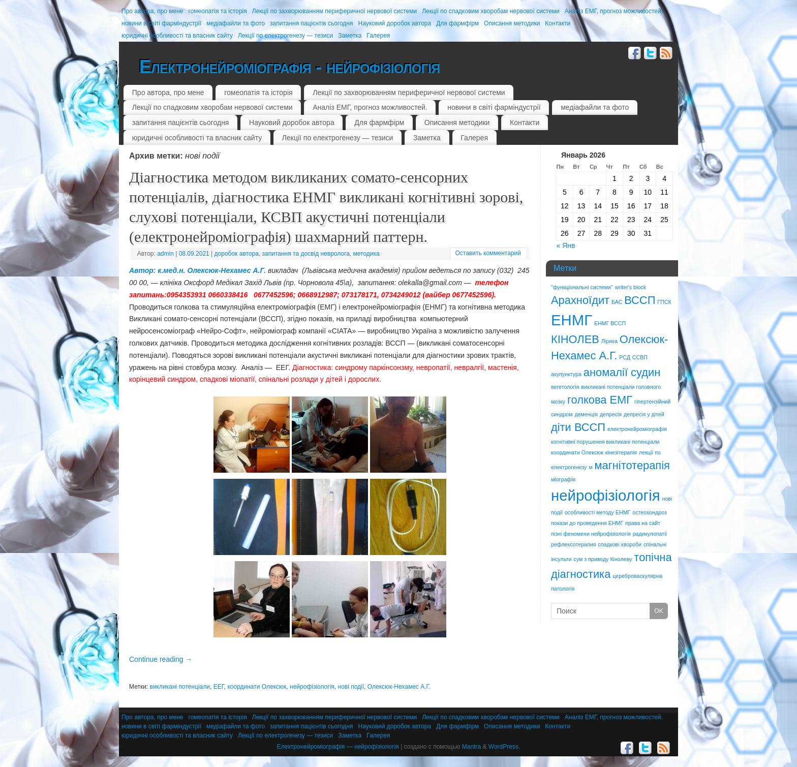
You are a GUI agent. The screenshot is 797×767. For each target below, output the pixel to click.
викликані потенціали (180, 686)
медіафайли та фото (235, 23)
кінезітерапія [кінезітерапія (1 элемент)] (621, 452)
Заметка (349, 35)
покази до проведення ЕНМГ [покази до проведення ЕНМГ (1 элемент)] (587, 523)
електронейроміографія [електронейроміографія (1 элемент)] (637, 429)
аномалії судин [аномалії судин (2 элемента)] (622, 372)
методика (366, 253)
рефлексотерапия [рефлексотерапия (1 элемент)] (573, 544)
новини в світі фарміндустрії (161, 23)
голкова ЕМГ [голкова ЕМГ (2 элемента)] (599, 399)
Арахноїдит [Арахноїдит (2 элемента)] (580, 300)
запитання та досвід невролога (306, 253)
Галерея (378, 35)
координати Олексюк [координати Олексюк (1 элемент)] (577, 452)
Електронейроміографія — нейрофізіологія (338, 746)
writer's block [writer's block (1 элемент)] (630, 287)
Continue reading (161, 659)
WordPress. (504, 746)
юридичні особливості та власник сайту (177, 35)
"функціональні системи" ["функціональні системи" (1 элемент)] (582, 287)
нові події (351, 686)
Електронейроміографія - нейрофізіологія (289, 66)
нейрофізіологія (312, 686)
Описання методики (512, 23)
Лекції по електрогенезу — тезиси (285, 35)
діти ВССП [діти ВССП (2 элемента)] (578, 427)
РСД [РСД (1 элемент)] (624, 357)
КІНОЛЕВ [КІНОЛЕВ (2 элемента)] (575, 339)
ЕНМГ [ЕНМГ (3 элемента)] (571, 320)
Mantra (471, 746)
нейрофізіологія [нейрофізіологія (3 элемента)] (605, 495)
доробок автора (236, 253)
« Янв (566, 245)
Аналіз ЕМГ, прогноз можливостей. (614, 11)
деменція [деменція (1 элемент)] (586, 414)
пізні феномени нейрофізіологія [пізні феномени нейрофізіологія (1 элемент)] (591, 534)
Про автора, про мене (152, 11)
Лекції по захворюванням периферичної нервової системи (334, 11)
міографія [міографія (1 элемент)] (563, 479)
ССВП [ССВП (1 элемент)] (640, 357)
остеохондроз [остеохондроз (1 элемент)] (649, 512)
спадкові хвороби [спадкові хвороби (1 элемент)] (619, 544)
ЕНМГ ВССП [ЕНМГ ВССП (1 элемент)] (610, 323)
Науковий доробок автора (394, 23)
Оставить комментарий (488, 253)
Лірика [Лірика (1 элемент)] (609, 341)
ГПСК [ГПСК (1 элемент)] (664, 302)
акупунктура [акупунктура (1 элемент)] (566, 374)
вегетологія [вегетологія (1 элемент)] (565, 387)
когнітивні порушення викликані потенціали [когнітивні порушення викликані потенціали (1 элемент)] (605, 442)
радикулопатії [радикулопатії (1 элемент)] (650, 534)
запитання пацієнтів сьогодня (311, 23)
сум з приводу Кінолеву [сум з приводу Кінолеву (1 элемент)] (602, 559)
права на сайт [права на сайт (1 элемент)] (642, 523)
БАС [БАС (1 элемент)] (616, 302)
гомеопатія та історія (218, 11)
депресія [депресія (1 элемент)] (611, 414)
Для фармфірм (457, 23)
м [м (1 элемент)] (590, 467)
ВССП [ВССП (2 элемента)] (639, 300)
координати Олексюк (256, 686)
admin (165, 253)
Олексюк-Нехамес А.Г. (399, 686)
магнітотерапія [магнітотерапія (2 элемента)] (632, 465)
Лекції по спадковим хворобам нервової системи (491, 11)
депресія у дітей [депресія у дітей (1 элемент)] (644, 414)
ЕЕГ (218, 686)
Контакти (557, 23)
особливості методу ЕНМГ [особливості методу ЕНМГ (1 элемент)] (597, 512)
